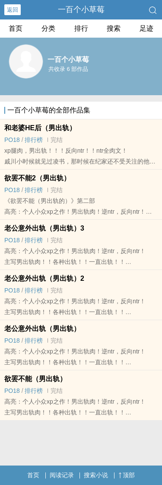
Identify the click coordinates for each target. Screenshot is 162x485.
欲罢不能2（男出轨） (37, 178)
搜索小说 (96, 475)
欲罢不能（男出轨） (35, 378)
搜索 (114, 28)
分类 (48, 28)
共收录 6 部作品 (68, 69)
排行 (81, 28)
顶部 (126, 475)
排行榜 (34, 139)
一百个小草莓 (81, 9)
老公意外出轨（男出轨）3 (44, 228)
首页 (15, 28)
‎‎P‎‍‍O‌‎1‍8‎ (12, 139)
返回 (12, 9)
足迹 (146, 28)
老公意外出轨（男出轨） (42, 328)
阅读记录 (62, 475)
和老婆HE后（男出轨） (40, 128)
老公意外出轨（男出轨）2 (44, 278)
